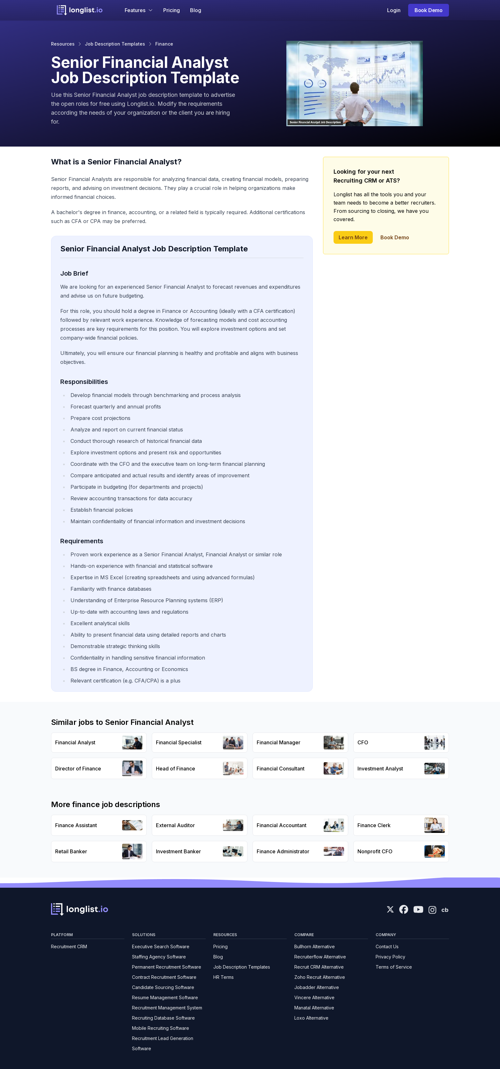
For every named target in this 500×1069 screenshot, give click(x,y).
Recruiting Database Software (163, 1018)
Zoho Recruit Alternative (319, 977)
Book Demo (429, 10)
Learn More (353, 237)
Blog (195, 10)
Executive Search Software (160, 946)
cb (444, 909)
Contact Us (387, 946)
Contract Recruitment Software (164, 977)
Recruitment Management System (167, 1007)
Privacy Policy (390, 956)
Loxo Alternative (311, 1018)
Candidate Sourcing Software (163, 987)
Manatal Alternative (314, 1007)
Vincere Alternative (314, 997)
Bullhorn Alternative (314, 946)
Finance (164, 44)
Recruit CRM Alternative (319, 967)
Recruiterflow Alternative (320, 956)
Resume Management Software (165, 997)
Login (394, 10)
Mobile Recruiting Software (160, 1028)
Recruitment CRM (69, 946)
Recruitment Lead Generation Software (162, 1043)
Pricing (171, 10)
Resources (63, 44)
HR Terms (223, 977)
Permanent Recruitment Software (166, 967)
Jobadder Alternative (316, 987)
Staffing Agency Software (159, 956)
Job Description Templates (115, 44)
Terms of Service (394, 967)
